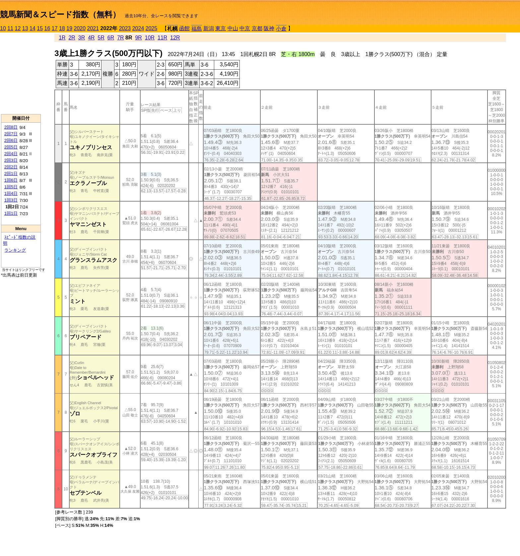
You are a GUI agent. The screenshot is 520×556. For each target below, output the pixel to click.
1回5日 (11, 186)
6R (110, 37)
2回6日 (11, 140)
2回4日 (11, 153)
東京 (220, 28)
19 (69, 28)
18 (62, 28)
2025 (152, 28)
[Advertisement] (21, 73)
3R (81, 37)
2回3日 (11, 160)
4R (91, 37)
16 (47, 28)
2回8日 (11, 127)
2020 (80, 28)
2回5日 (11, 147)
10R (150, 37)
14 (32, 28)
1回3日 (11, 200)
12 (18, 28)
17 (55, 28)
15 (40, 28)
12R (175, 37)
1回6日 (11, 180)
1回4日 (11, 193)
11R (162, 37)
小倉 (281, 28)
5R (101, 37)
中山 (233, 28)
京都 (257, 28)
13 (25, 28)
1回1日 (11, 213)
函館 (184, 28)
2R (71, 37)
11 (10, 28)
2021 (93, 28)
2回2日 (11, 166)
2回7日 (11, 133)
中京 (244, 28)
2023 (125, 28)
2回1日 (11, 173)
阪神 (269, 28)
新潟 (208, 28)
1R (62, 37)
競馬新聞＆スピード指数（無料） (60, 14)
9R (138, 37)
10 (3, 28)
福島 (196, 28)
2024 (138, 28)
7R (120, 37)
